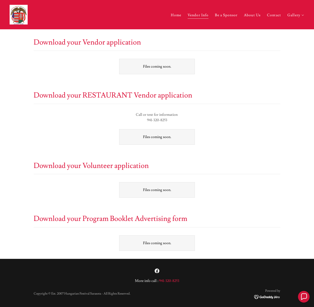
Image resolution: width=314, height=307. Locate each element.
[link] (19, 13)
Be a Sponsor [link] (226, 15)
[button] (295, 15)
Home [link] (176, 15)
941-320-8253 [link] (169, 281)
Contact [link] (274, 15)
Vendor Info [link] (198, 15)
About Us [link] (252, 15)
